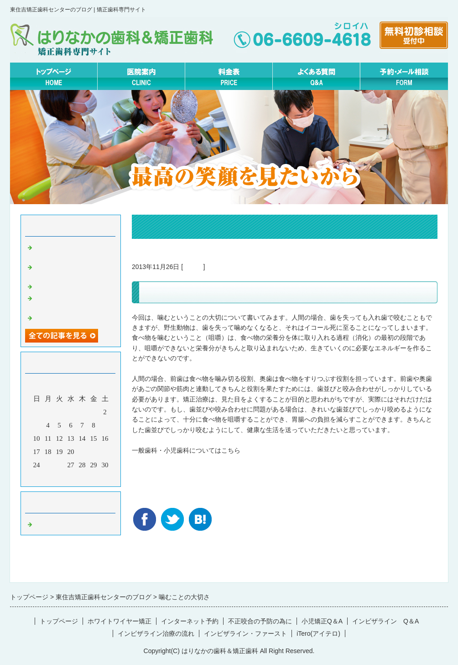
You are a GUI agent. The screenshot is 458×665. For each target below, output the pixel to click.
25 (48, 465)
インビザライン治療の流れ (156, 633)
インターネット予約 (190, 621)
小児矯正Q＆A (322, 621)
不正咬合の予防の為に (260, 621)
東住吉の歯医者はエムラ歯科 (173, 460)
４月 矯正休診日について (75, 317)
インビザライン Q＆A (385, 621)
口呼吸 (44, 286)
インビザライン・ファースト (245, 633)
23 (105, 451)
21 (82, 451)
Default (193, 266)
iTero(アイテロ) (318, 633)
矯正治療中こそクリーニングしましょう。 (75, 250)
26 (59, 465)
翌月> (88, 477)
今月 (71, 477)
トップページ (59, 621)
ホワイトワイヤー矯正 (119, 621)
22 (93, 451)
